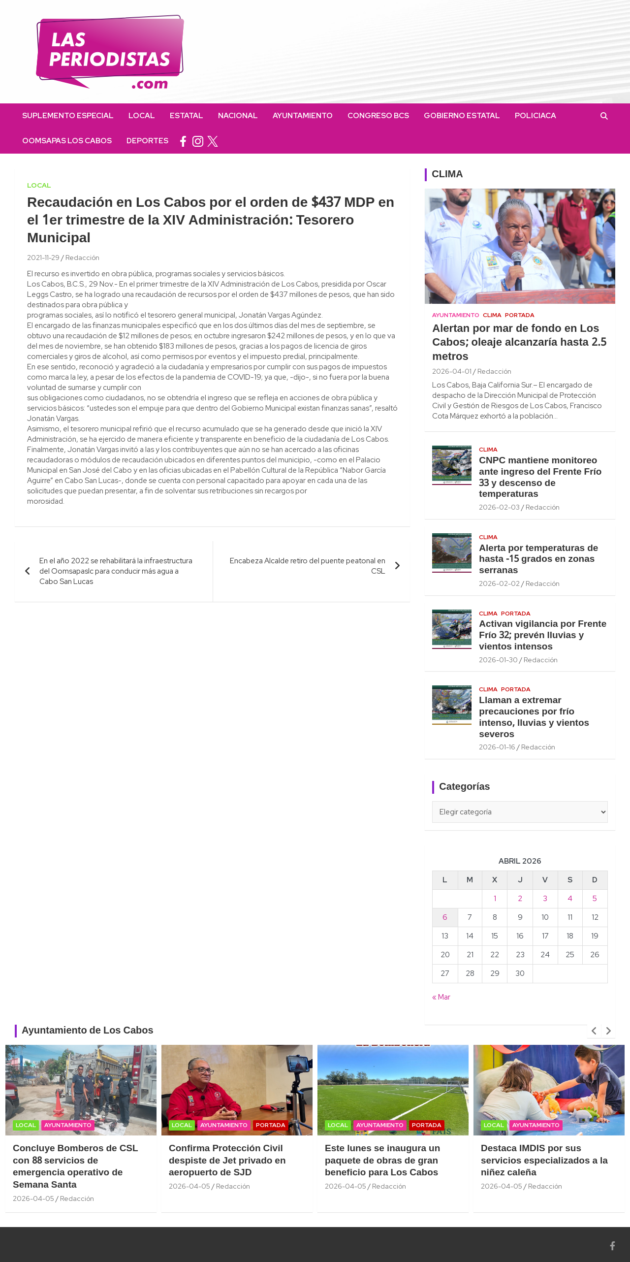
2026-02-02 (499, 583)
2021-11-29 (43, 257)
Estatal (186, 116)
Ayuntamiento (303, 116)
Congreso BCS (378, 116)
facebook (183, 141)
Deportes (147, 141)
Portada (520, 315)
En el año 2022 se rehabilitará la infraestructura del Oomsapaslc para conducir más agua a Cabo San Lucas (115, 571)
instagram (197, 141)
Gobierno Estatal (462, 116)
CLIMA (447, 174)
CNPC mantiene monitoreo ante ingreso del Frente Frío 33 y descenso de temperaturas (540, 477)
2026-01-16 (497, 747)
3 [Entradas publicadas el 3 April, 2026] (545, 899)
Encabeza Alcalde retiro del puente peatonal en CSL (307, 566)
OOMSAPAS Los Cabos (67, 141)
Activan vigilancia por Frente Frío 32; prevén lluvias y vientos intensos (542, 635)
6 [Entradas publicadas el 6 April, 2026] (444, 917)
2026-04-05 (33, 1198)
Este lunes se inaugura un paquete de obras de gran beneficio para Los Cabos (382, 1161)
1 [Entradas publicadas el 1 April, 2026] (495, 899)
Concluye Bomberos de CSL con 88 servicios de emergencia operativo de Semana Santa (75, 1167)
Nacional (238, 116)
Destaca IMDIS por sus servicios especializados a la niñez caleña (544, 1161)
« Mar (441, 997)
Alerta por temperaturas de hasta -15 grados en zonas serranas (538, 560)
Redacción (82, 257)
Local (141, 116)
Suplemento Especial (68, 116)
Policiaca (535, 116)
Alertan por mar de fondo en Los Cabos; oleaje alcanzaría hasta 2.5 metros (519, 343)
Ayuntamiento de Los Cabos (88, 1031)
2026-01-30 (498, 659)
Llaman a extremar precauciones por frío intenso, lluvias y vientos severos (534, 717)
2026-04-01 (452, 371)
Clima (492, 315)
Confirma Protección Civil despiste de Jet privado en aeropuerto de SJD (227, 1161)
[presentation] (594, 1031)
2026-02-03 (499, 507)
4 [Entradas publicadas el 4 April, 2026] (569, 899)
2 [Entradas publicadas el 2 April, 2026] (520, 899)
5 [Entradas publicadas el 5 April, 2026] (595, 899)
